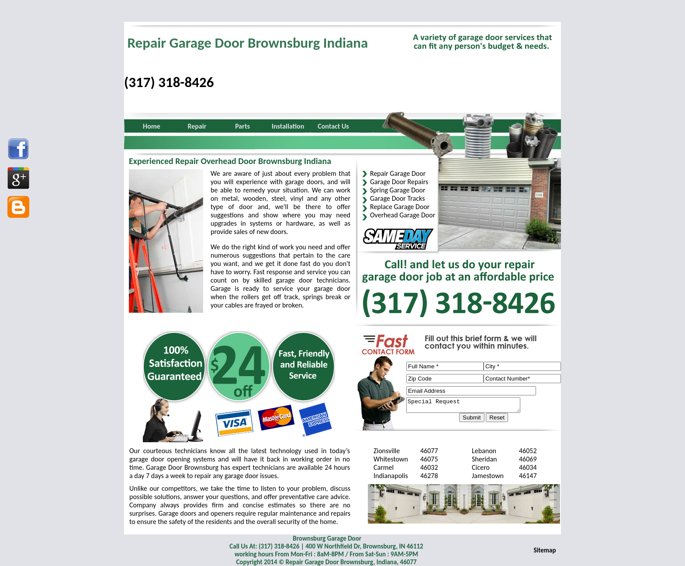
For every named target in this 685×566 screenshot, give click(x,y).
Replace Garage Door (399, 207)
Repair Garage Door (398, 173)
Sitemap (545, 550)
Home (151, 126)
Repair (197, 126)
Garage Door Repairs (399, 182)
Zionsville (387, 451)
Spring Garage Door (398, 190)
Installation (288, 126)
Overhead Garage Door (402, 215)
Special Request (469, 406)
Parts (242, 126)
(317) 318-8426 (169, 82)
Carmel (384, 467)
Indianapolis (391, 476)
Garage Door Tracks (397, 198)
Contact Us (333, 126)
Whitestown (391, 459)
